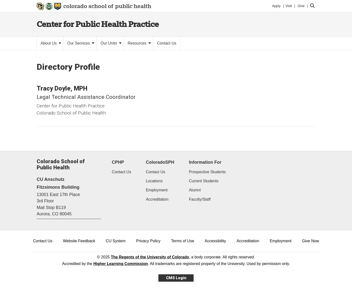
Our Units (110, 43)
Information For (205, 162)
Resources (139, 43)
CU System (116, 241)
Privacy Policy (148, 241)
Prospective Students (207, 172)
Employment (157, 190)
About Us (51, 43)
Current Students (204, 181)
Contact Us (121, 172)
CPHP (118, 162)
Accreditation (157, 199)
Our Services (80, 43)
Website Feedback (79, 241)
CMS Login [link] (176, 278)
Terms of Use (182, 241)
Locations (154, 181)
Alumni (195, 190)
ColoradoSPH (160, 162)
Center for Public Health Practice (98, 24)
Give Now (310, 241)
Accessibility (215, 241)
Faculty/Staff (200, 199)
